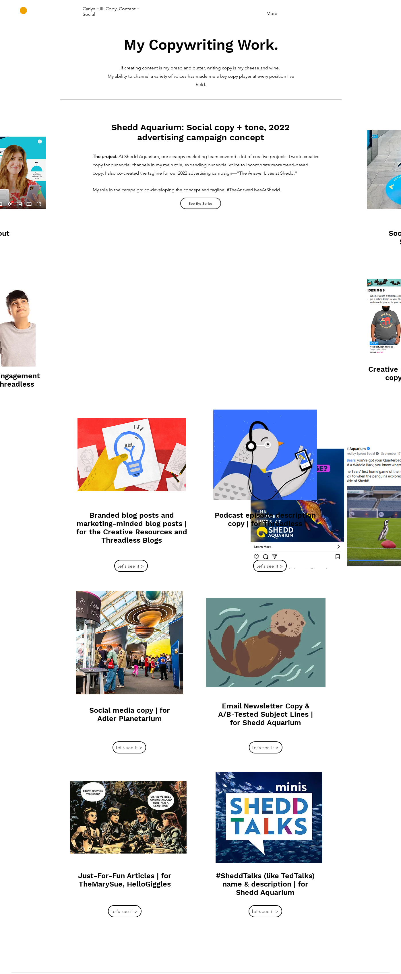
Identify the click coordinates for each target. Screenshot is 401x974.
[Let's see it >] (131, 566)
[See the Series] (200, 203)
